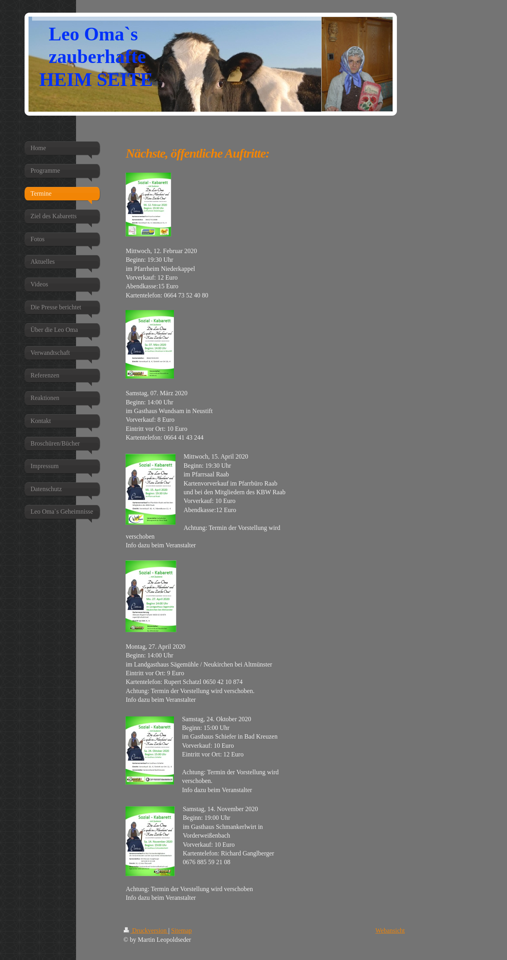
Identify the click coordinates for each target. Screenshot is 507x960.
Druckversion (146, 930)
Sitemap (181, 930)
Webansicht (390, 930)
